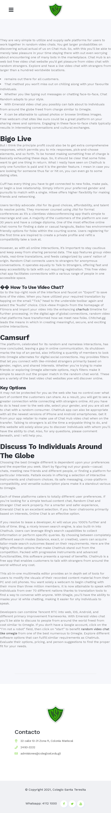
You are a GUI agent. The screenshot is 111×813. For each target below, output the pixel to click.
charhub (82, 309)
